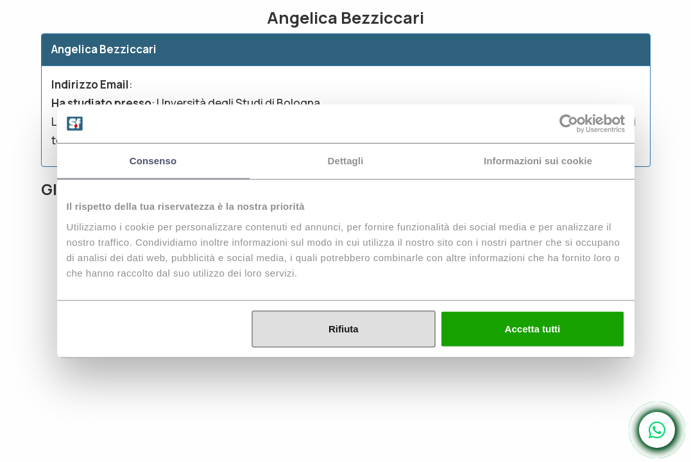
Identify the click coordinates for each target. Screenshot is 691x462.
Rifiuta (343, 328)
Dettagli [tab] (346, 160)
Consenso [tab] (153, 160)
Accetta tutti (533, 328)
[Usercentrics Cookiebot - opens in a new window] (569, 123)
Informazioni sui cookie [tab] (538, 160)
